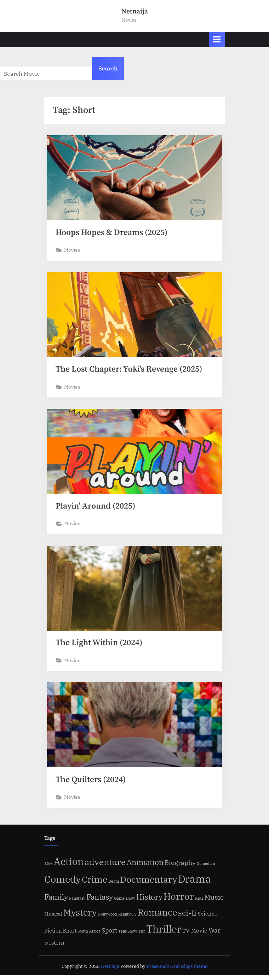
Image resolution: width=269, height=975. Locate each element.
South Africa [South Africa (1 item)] (89, 931)
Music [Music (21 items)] (214, 897)
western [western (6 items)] (54, 942)
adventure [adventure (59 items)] (105, 861)
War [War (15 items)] (214, 930)
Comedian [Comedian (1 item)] (206, 863)
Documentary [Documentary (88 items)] (148, 879)
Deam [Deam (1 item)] (113, 881)
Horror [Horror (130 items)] (179, 896)
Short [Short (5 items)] (69, 930)
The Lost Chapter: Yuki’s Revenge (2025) (129, 369)
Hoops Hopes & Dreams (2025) (111, 233)
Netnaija (134, 11)
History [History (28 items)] (149, 897)
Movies (72, 250)
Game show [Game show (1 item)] (124, 898)
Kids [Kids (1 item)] (199, 898)
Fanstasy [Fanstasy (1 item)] (77, 898)
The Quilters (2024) (91, 780)
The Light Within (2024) (99, 643)
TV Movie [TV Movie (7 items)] (194, 930)
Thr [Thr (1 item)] (141, 931)
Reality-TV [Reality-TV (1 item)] (127, 914)
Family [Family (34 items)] (56, 897)
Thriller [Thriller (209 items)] (163, 928)
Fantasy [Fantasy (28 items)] (99, 897)
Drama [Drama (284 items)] (194, 878)
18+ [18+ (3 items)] (48, 863)
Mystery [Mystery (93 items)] (80, 912)
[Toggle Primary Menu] (217, 39)
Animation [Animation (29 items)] (145, 862)
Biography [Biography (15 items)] (180, 862)
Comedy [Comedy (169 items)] (62, 879)
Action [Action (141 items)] (69, 861)
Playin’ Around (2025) (95, 506)
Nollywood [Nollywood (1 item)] (107, 914)
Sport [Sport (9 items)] (109, 930)
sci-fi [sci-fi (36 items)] (187, 913)
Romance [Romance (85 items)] (157, 912)
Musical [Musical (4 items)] (53, 914)
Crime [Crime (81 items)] (94, 879)
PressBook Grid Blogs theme (177, 966)
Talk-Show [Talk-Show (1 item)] (127, 931)
